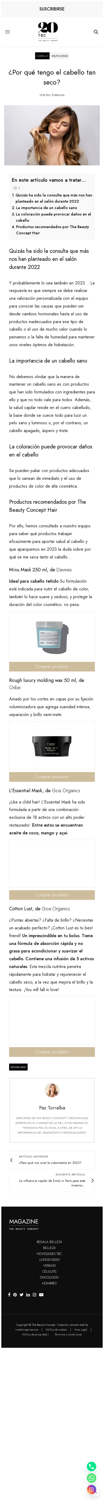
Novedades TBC (49, 1253)
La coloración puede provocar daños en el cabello (53, 217)
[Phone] (91, 1466)
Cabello (42, 56)
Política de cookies (56, 1330)
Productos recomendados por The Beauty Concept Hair (52, 230)
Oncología (49, 1277)
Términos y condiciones (68, 1334)
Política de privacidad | (35, 1334)
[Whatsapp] (91, 1478)
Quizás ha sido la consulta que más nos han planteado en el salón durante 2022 (54, 198)
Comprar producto (52, 666)
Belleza (49, 1248)
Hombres (49, 1283)
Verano (49, 1265)
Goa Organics (66, 790)
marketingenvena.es (26, 1330)
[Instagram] (91, 1489)
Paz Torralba (55, 95)
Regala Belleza (49, 1242)
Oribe (15, 687)
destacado (18, 1067)
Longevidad (49, 1259)
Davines (64, 569)
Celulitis (49, 1271)
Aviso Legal (81, 1330)
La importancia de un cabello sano (46, 207)
